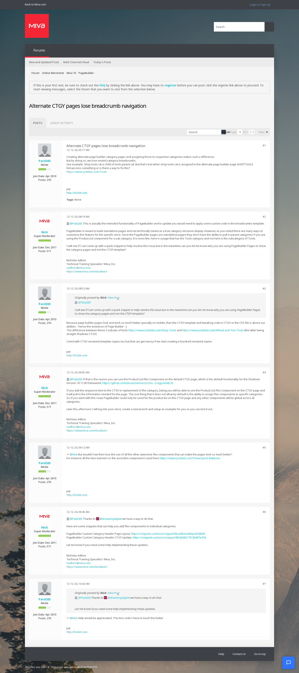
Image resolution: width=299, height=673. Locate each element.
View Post (113, 297)
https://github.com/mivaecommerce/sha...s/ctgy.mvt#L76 (137, 383)
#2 (264, 216)
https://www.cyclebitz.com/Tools (86, 172)
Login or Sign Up (260, 4)
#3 (264, 288)
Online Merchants (53, 73)
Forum (35, 73)
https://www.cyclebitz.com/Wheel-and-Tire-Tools (213, 330)
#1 (264, 145)
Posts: (42, 180)
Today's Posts (102, 62)
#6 (264, 512)
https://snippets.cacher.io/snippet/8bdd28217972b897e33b (169, 537)
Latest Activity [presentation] (61, 123)
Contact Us (239, 654)
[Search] (239, 27)
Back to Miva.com (35, 4)
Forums (39, 50)
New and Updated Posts (44, 62)
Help (221, 654)
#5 (264, 447)
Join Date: (39, 176)
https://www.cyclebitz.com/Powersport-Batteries (190, 458)
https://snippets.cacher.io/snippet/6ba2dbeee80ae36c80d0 (168, 534)
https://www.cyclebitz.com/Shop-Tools (152, 330)
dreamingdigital (111, 519)
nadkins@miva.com (78, 268)
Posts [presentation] (37, 123)
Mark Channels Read (76, 62)
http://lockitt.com (76, 193)
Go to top (260, 654)
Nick (44, 232)
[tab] (37, 123)
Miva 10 (71, 73)
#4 (264, 372)
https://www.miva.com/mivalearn (86, 271)
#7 (264, 584)
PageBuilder (86, 73)
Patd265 (45, 161)
